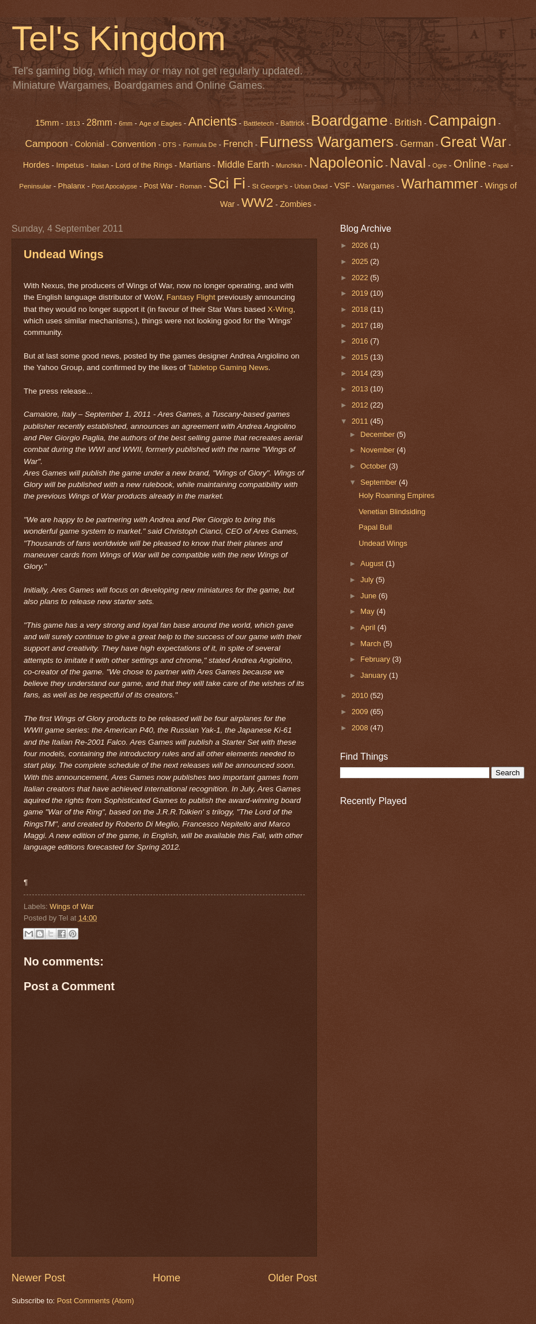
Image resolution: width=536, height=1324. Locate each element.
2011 (361, 421)
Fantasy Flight (191, 297)
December (378, 434)
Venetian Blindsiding (391, 511)
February (376, 659)
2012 (361, 405)
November (378, 450)
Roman (191, 186)
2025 (361, 261)
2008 (361, 727)
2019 (361, 293)
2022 (361, 277)
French (238, 143)
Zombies (296, 204)
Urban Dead (311, 186)
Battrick (293, 123)
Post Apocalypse (114, 186)
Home (166, 1278)
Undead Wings (64, 254)
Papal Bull (375, 527)
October (374, 466)
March (371, 643)
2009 (361, 711)
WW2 (257, 202)
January (374, 675)
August (373, 563)
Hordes (36, 164)
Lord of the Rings (143, 165)
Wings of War (72, 906)
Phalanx (71, 186)
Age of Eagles (160, 123)
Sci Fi (226, 183)
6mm (126, 123)
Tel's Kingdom (119, 38)
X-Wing (280, 309)
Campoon (46, 143)
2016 (361, 341)
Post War (158, 186)
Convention (133, 144)
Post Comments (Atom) (95, 1300)
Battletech (258, 123)
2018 (361, 309)
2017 (361, 325)
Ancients (212, 121)
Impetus (70, 165)
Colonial (90, 144)
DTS (169, 145)
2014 (361, 373)
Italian (99, 165)
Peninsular (35, 186)
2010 (361, 695)
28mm (99, 122)
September (379, 482)
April (368, 627)
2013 (361, 388)
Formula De (199, 144)
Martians (195, 164)
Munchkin (289, 165)
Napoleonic (346, 162)
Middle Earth (243, 164)
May (368, 611)
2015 (361, 357)
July (367, 579)
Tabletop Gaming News (228, 367)
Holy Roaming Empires (396, 495)
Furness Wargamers (326, 142)
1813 (73, 123)
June (369, 595)
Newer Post (38, 1278)
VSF (342, 185)
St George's (270, 186)
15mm (47, 122)
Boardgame (349, 120)
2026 (361, 245)
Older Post (292, 1278)
